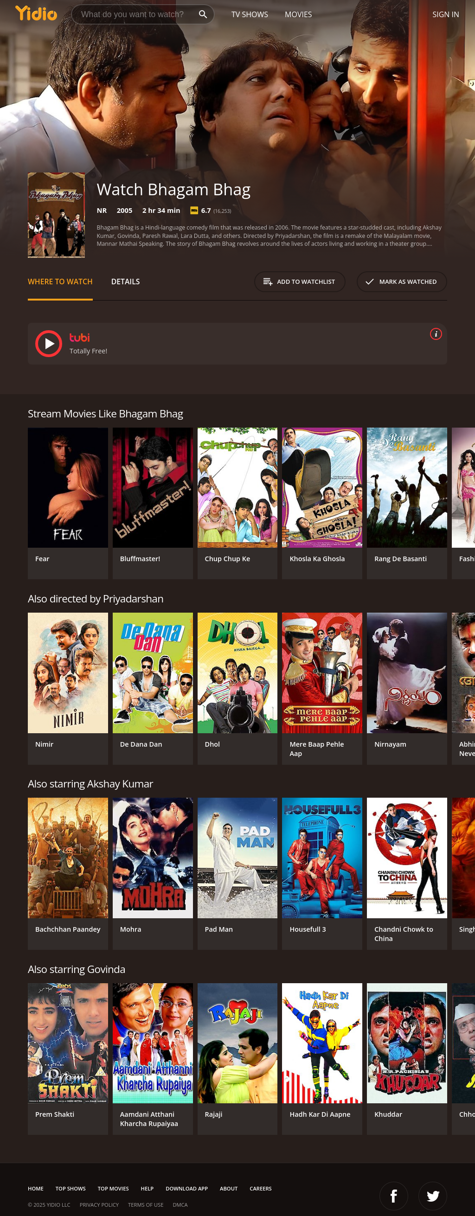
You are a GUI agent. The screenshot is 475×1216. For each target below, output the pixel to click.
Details (125, 281)
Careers (260, 1188)
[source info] (434, 334)
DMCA (180, 1204)
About (229, 1188)
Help (147, 1188)
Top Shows (71, 1188)
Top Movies (113, 1188)
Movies (298, 14)
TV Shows (249, 14)
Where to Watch (60, 281)
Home (36, 1188)
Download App (187, 1188)
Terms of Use (145, 1204)
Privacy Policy (99, 1204)
